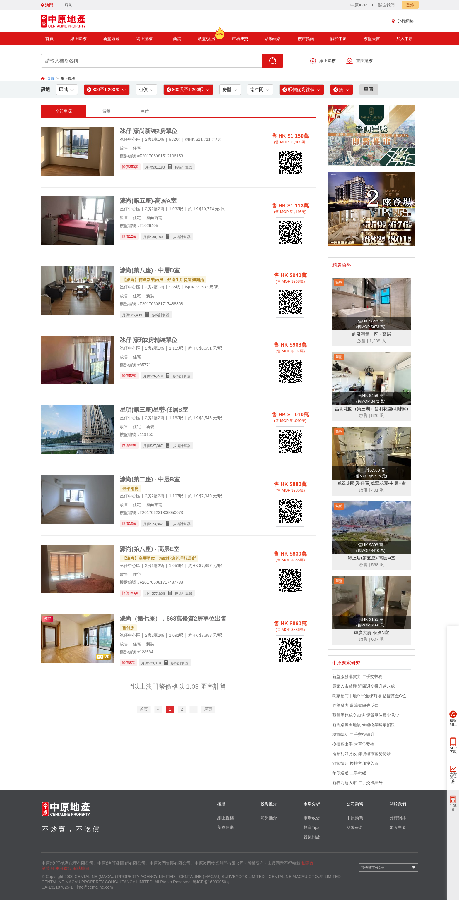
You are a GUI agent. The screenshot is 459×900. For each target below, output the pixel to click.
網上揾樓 (144, 38)
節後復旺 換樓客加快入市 (355, 763)
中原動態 (355, 817)
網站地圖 (81, 868)
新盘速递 (225, 827)
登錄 (410, 5)
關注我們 (386, 5)
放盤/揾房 (206, 36)
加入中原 (404, 38)
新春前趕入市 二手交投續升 (357, 782)
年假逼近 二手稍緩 (349, 773)
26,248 (157, 376)
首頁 (49, 38)
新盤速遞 (111, 38)
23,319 (155, 663)
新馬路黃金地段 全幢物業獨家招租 (363, 724)
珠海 (69, 5)
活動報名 (273, 38)
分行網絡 (404, 21)
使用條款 (63, 868)
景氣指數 (312, 837)
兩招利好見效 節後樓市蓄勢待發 (361, 753)
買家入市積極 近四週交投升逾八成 (363, 686)
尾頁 (208, 709)
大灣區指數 (453, 778)
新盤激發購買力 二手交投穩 (357, 676)
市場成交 (240, 38)
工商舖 (175, 38)
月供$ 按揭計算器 (168, 166)
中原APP (358, 5)
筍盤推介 (269, 817)
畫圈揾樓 (359, 61)
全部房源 (63, 111)
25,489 (136, 315)
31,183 (159, 167)
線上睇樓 (78, 38)
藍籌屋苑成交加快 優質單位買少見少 (365, 715)
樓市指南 (306, 38)
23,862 (157, 524)
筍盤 (106, 111)
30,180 (157, 237)
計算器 (453, 807)
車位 (145, 111)
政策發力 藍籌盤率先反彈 (355, 705)
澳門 (47, 5)
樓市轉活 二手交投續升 (353, 734)
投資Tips (311, 827)
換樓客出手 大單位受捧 (353, 744)
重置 (369, 89)
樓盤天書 (372, 38)
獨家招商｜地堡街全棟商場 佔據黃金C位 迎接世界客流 (371, 695)
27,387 (157, 446)
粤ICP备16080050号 (211, 882)
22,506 (159, 594)
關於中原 (338, 38)
